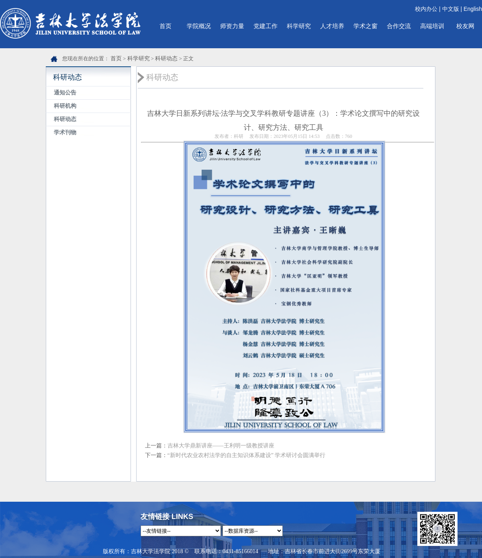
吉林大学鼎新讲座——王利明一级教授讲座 (220, 446)
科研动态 (166, 58)
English (473, 9)
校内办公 (426, 9)
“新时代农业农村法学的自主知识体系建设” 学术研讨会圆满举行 (246, 455)
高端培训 (432, 26)
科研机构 (65, 106)
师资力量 (232, 26)
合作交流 (399, 26)
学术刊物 (65, 132)
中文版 (450, 9)
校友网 (465, 26)
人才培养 (332, 26)
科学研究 (299, 26)
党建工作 (265, 26)
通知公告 (65, 93)
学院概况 (199, 26)
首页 (165, 26)
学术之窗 (365, 26)
